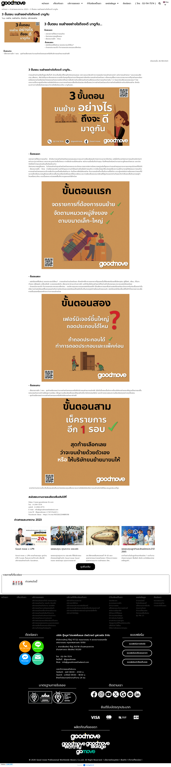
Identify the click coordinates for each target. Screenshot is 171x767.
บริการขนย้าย (32, 18)
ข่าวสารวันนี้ (31, 581)
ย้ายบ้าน (24, 18)
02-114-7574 (66, 656)
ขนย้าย (8, 18)
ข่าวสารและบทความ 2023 (19, 9)
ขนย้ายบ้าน (16, 18)
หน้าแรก (4, 9)
